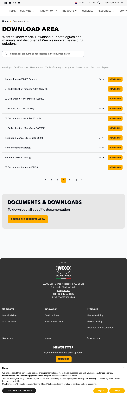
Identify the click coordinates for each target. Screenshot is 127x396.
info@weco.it (63, 290)
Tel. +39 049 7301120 (63, 294)
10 (76, 180)
